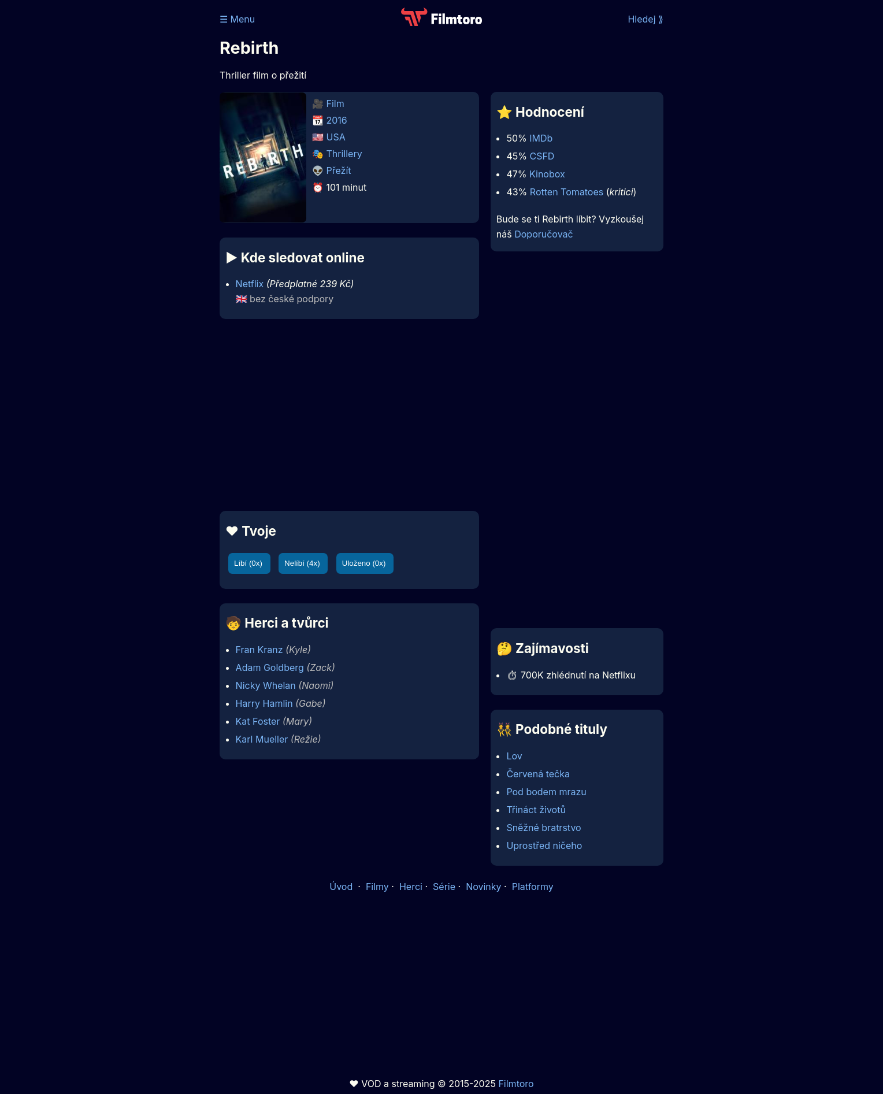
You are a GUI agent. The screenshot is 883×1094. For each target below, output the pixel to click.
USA (336, 137)
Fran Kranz (259, 649)
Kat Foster (258, 721)
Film (335, 103)
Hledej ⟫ (645, 19)
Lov (514, 756)
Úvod (342, 886)
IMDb (540, 138)
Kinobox (547, 174)
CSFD (541, 156)
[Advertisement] (136, 178)
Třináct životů (535, 809)
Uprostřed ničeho (544, 845)
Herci (410, 886)
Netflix (250, 284)
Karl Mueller (262, 739)
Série (444, 886)
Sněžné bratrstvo (543, 827)
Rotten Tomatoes (566, 192)
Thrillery (344, 154)
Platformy (533, 886)
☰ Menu (237, 19)
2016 (337, 120)
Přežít (339, 170)
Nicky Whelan (266, 685)
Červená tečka (538, 774)
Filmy (377, 886)
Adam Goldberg (270, 667)
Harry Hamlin (264, 703)
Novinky (483, 886)
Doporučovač (543, 234)
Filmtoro (515, 1083)
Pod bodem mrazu (546, 792)
